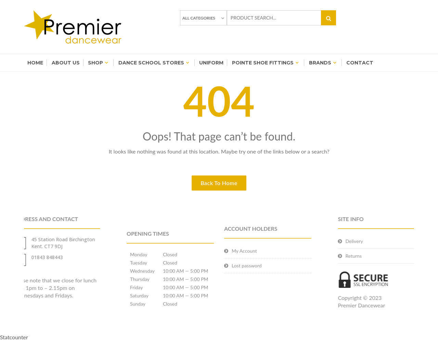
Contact (359, 63)
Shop (95, 63)
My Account (244, 256)
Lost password (247, 270)
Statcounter (14, 337)
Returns (362, 256)
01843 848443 (38, 257)
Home (35, 63)
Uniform (211, 63)
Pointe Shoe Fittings (263, 63)
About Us (66, 63)
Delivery (362, 241)
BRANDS (320, 63)
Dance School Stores (151, 63)
